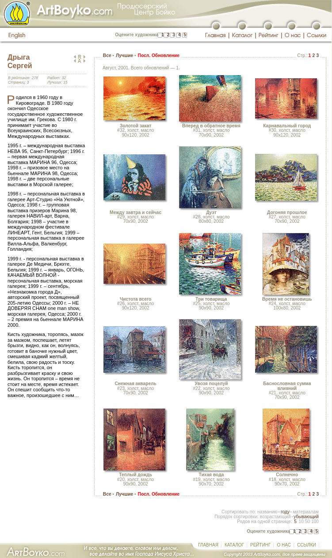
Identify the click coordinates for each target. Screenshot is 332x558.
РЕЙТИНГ (260, 545)
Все (107, 55)
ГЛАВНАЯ (208, 545)
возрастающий (275, 516)
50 (307, 521)
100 (315, 521)
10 (300, 521)
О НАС (283, 545)
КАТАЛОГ (234, 545)
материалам (306, 511)
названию (267, 511)
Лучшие (124, 55)
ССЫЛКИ (306, 545)
